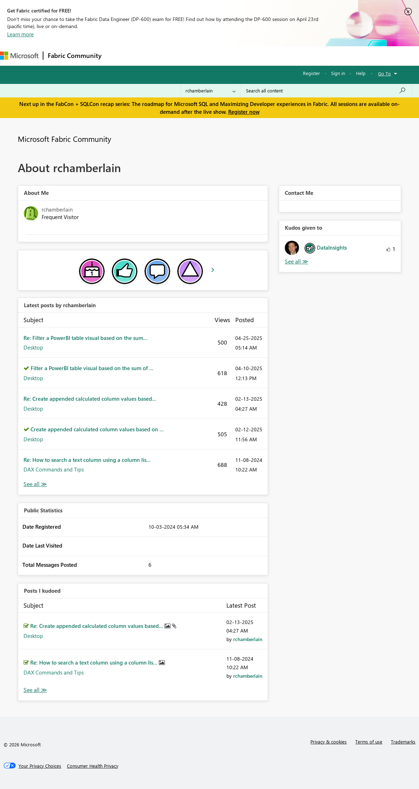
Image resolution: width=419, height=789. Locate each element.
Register (311, 73)
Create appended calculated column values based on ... (97, 429)
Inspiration (149, 56)
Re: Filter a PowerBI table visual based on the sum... (85, 337)
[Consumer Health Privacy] (92, 765)
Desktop (33, 347)
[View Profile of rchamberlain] (247, 639)
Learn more (20, 34)
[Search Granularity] (210, 90)
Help (361, 73)
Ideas (178, 56)
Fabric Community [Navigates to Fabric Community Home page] (74, 55)
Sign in (338, 73)
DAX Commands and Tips (53, 469)
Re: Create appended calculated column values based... (89, 398)
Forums (117, 56)
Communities (210, 56)
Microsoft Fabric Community (64, 139)
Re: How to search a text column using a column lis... (87, 459)
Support (299, 56)
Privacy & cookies (328, 742)
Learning (269, 56)
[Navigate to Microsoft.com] (19, 56)
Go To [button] (384, 73)
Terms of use (368, 742)
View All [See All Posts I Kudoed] (35, 690)
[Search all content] (326, 90)
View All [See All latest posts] (35, 484)
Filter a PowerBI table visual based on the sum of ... (92, 368)
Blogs (241, 56)
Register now (244, 111)
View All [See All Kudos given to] (296, 261)
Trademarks (403, 742)
